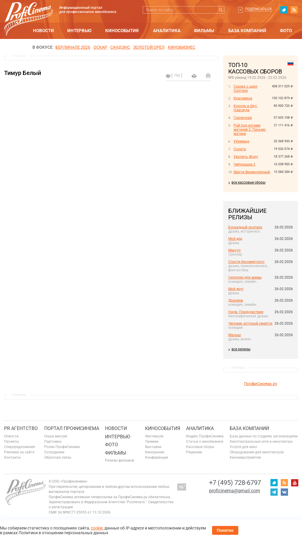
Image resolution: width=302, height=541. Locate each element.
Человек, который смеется (250, 323)
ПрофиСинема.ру (260, 383)
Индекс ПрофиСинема (205, 436)
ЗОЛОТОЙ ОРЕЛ (149, 47)
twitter (283, 9)
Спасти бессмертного (246, 262)
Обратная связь (57, 457)
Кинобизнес (181, 47)
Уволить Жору (246, 157)
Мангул (234, 250)
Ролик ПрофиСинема (62, 447)
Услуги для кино (243, 447)
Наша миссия (55, 436)
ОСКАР (100, 47)
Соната (240, 149)
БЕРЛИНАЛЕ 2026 (72, 47)
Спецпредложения (19, 447)
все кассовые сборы (248, 182)
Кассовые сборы (200, 447)
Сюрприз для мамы (245, 277)
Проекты (11, 441)
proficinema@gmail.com (234, 490)
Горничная (243, 118)
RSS (294, 9)
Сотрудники (54, 452)
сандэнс (120, 47)
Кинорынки (154, 452)
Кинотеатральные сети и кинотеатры (261, 441)
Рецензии (194, 452)
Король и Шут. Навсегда (246, 108)
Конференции (156, 457)
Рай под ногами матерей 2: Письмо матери (250, 129)
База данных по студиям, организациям (264, 436)
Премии (151, 441)
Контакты (12, 457)
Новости (43, 30)
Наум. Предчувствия (245, 312)
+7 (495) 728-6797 (235, 482)
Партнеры (52, 441)
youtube (294, 482)
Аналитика (166, 30)
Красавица (243, 98)
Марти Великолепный (252, 172)
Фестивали (154, 436)
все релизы (241, 349)
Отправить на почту (208, 75)
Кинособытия (122, 30)
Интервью (79, 30)
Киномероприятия (245, 457)
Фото (286, 30)
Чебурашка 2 (244, 164)
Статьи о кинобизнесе (204, 441)
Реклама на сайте (19, 452)
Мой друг (236, 289)
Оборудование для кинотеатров (257, 452)
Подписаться (258, 9)
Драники (235, 300)
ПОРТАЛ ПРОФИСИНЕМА (71, 428)
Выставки (153, 447)
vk (284, 492)
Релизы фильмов (119, 460)
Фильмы (204, 30)
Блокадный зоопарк (245, 227)
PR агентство (21, 428)
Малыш (234, 335)
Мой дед (235, 239)
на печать (194, 76)
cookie (97, 528)
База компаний (247, 30)
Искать (220, 10)
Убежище (241, 141)
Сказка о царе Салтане (245, 88)
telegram (274, 492)
